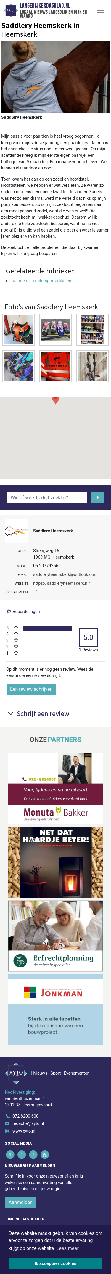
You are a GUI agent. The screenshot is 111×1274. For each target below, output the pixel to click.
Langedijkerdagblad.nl (45, 6)
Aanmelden (21, 1202)
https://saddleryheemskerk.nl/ (61, 583)
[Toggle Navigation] (100, 10)
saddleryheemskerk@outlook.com (65, 574)
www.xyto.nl (23, 1131)
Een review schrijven (31, 689)
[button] (55, 432)
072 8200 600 (25, 1116)
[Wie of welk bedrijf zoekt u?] (47, 497)
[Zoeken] (97, 497)
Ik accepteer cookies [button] (55, 1263)
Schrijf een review (37, 713)
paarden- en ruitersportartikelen (41, 280)
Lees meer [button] (67, 1248)
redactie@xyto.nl (28, 1123)
